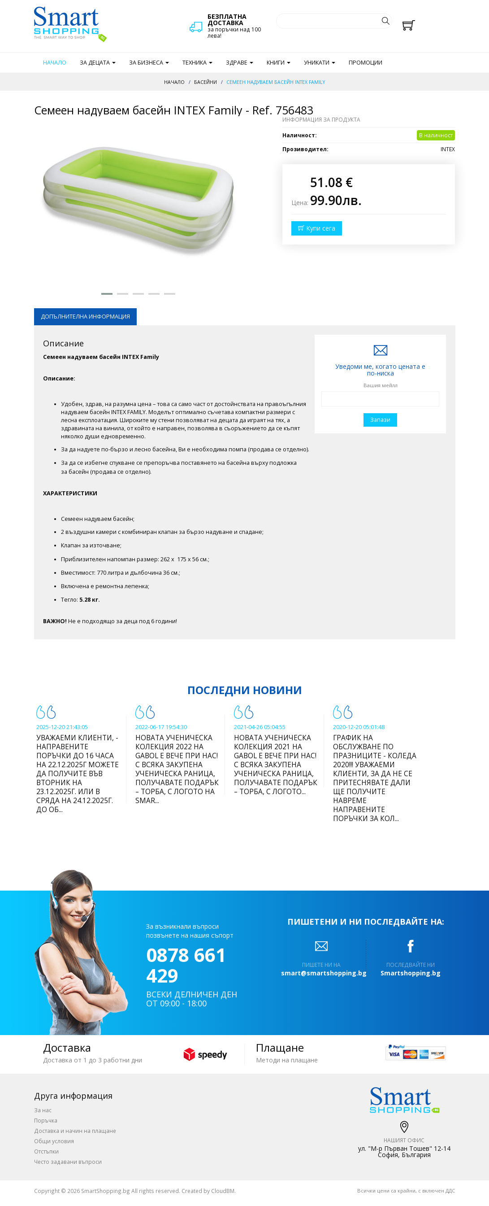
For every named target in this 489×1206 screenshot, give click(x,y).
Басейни (205, 82)
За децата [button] (98, 62)
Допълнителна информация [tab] (85, 316)
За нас (43, 1110)
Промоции (365, 62)
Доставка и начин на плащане (75, 1130)
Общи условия (54, 1141)
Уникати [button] (319, 62)
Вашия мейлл (381, 385)
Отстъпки (46, 1151)
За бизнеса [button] (149, 62)
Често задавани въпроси (68, 1161)
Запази (380, 420)
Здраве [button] (239, 62)
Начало (54, 62)
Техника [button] (197, 62)
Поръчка (45, 1120)
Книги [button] (278, 62)
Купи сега (316, 228)
